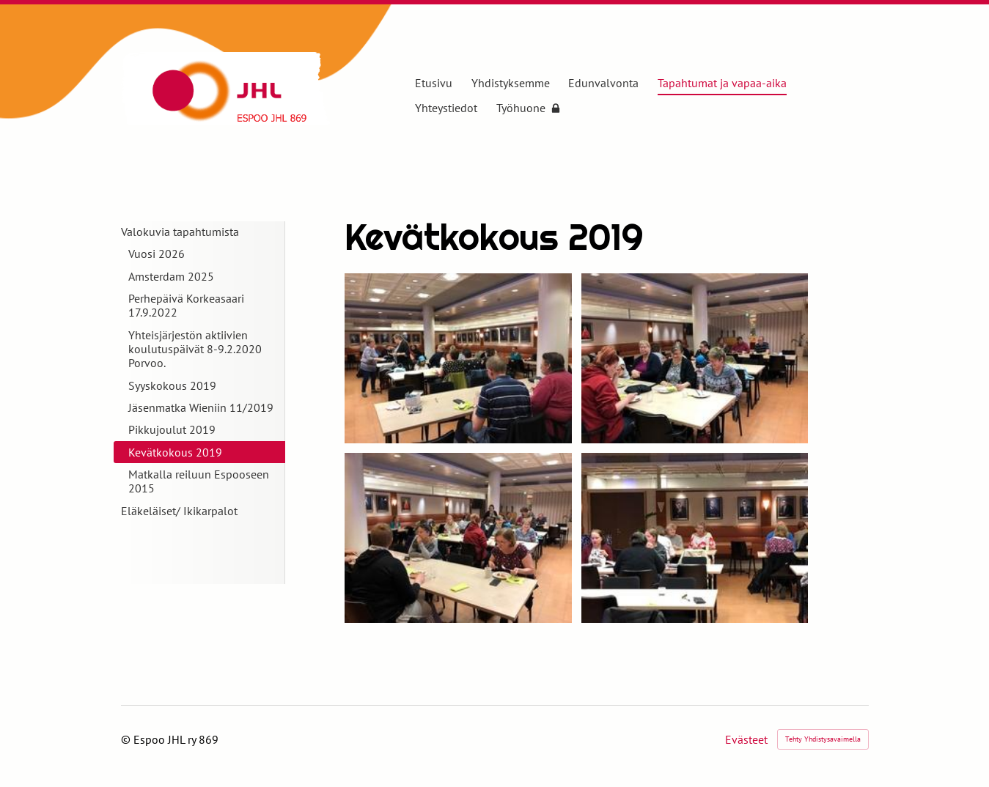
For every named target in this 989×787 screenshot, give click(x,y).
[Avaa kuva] (458, 358)
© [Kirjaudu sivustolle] (127, 739)
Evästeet (746, 739)
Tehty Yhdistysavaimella (823, 739)
